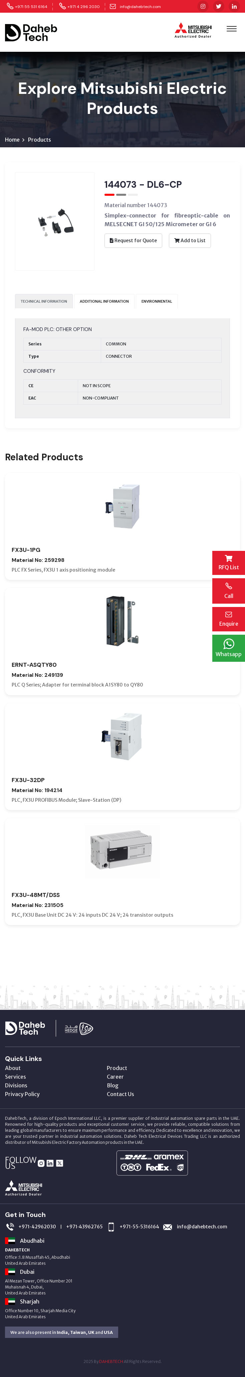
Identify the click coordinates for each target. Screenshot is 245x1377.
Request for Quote (133, 241)
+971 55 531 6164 (31, 6)
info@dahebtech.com (140, 6)
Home (12, 139)
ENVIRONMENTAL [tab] (157, 301)
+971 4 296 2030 (83, 6)
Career (115, 1076)
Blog (112, 1085)
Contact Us (120, 1094)
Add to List (190, 241)
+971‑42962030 (37, 1227)
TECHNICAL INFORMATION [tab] (44, 301)
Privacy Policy (22, 1094)
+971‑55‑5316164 (139, 1227)
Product (117, 1068)
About (13, 1068)
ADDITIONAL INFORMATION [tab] (104, 301)
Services (15, 1076)
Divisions (16, 1085)
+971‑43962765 (84, 1227)
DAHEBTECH (111, 1361)
